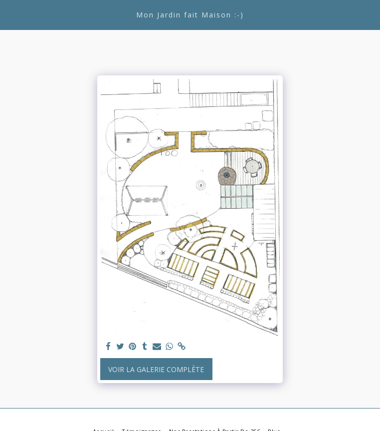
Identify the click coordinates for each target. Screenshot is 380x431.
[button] (10, 14)
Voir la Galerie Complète (156, 369)
